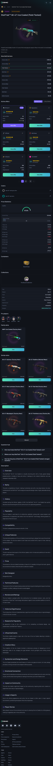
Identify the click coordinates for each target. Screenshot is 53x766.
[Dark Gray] (26, 190)
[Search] (46, 2)
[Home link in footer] (26, 721)
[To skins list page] (8, 7)
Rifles (49, 289)
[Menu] (50, 2)
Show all (27, 440)
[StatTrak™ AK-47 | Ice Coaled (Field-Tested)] (26, 68)
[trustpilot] (19, 725)
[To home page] (3, 7)
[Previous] (19, 181)
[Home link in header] (4, 3)
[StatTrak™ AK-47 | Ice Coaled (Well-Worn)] (26, 72)
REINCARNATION (46, 308)
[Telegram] (7, 725)
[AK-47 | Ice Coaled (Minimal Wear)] (26, 84)
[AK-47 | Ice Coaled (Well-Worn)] (26, 92)
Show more (4, 52)
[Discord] (15, 725)
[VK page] (11, 725)
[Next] (33, 181)
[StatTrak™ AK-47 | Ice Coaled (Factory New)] (26, 60)
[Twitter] (2, 725)
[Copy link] (49, 108)
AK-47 (49, 292)
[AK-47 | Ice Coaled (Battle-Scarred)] (26, 96)
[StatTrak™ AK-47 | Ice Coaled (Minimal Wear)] (26, 64)
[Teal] (26, 196)
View (13, 349)
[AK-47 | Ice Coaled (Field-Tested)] (26, 88)
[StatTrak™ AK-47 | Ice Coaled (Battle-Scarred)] (26, 76)
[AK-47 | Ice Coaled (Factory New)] (26, 80)
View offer (13, 125)
